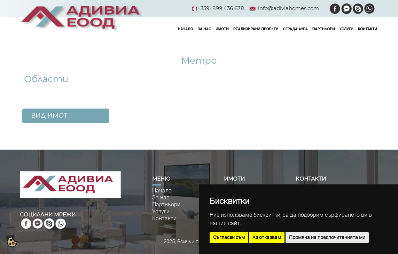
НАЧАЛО (185, 29)
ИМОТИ (222, 29)
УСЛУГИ (346, 29)
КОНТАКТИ (367, 29)
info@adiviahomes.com (288, 8)
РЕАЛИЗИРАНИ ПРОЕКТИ (256, 29)
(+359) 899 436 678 (220, 8)
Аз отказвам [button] (266, 237)
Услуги (161, 211)
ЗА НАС (204, 29)
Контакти (164, 218)
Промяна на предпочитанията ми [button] (327, 237)
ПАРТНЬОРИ (323, 29)
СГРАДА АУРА (295, 29)
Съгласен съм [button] (229, 237)
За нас (160, 197)
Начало (162, 190)
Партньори (166, 204)
